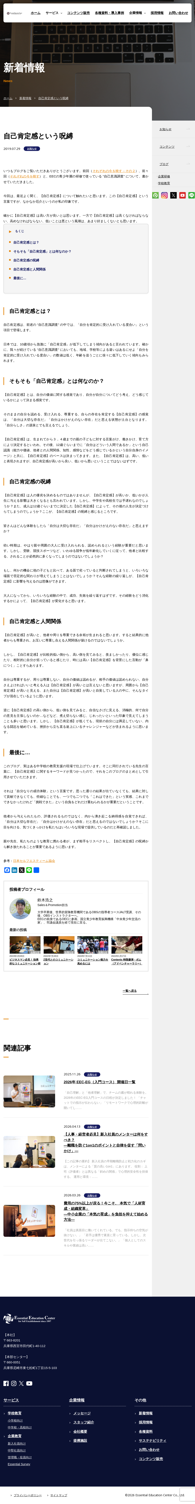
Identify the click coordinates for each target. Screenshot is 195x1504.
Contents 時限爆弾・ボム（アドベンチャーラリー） (126, 961)
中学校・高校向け (20, 1427)
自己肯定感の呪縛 (26, 260)
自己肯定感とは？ (26, 242)
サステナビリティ (152, 1440)
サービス (11, 1400)
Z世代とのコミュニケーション (58, 961)
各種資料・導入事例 (109, 13)
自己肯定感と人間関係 (29, 269)
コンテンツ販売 (78, 13)
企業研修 (164, 176)
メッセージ (82, 1413)
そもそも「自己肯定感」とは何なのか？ (42, 251)
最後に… (19, 278)
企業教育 (15, 1436)
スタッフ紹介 (83, 1422)
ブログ (164, 164)
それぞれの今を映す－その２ (114, 171)
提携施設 (80, 1440)
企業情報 (77, 1400)
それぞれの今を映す (24, 176)
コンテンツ (167, 146)
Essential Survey (19, 1464)
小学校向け (15, 1420)
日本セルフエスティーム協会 (34, 861)
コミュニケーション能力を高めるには (92, 961)
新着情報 (25, 98)
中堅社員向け (17, 1450)
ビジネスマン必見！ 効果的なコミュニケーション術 (24, 961)
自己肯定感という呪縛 (53, 98)
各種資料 (146, 1431)
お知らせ (32, 148)
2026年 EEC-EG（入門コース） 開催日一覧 (99, 1082)
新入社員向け (17, 1443)
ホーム (35, 13)
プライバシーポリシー (28, 1495)
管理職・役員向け (20, 1457)
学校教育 (164, 183)
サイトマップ (58, 1495)
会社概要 (80, 1431)
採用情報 (157, 13)
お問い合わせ (178, 13)
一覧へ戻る (130, 990)
